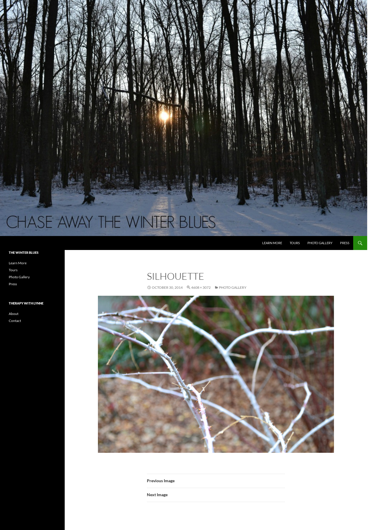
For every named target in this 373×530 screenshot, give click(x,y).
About (13, 313)
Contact (15, 320)
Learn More (272, 243)
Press (344, 243)
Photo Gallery (319, 243)
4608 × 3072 (201, 287)
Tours (295, 243)
